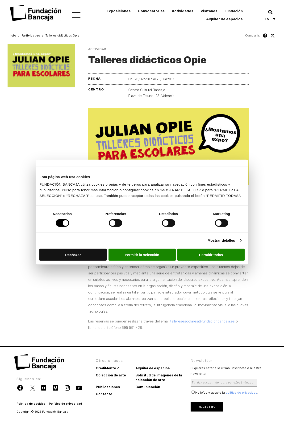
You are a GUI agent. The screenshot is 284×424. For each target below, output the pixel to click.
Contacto (104, 394)
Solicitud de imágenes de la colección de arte (158, 377)
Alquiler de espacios (224, 19)
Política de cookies (31, 403)
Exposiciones (119, 11)
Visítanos (208, 11)
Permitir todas (211, 255)
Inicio (12, 35)
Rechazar (73, 255)
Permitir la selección (142, 255)
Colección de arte (111, 375)
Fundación (234, 11)
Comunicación (147, 387)
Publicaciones (108, 387)
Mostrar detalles (221, 240)
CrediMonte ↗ (108, 368)
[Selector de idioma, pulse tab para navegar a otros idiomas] (270, 19)
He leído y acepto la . (225, 392)
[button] (270, 12)
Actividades (182, 11)
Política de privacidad (65, 403)
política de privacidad (241, 392)
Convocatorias (151, 11)
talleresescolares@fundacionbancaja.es (202, 321)
